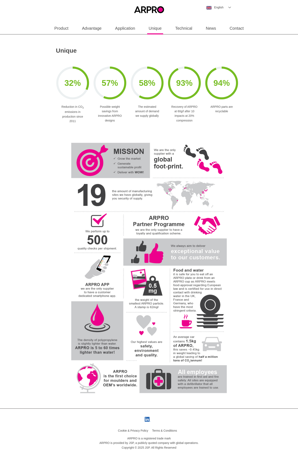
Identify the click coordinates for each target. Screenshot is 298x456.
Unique (155, 28)
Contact (237, 28)
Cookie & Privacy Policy (133, 430)
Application (125, 28)
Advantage (92, 28)
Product (61, 28)
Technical (183, 28)
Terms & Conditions (164, 430)
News (211, 28)
